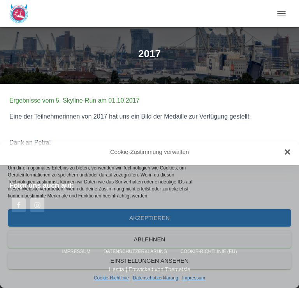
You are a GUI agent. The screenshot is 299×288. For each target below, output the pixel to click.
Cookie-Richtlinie (111, 278)
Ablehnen (149, 239)
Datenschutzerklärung (155, 278)
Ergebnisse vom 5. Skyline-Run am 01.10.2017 (74, 100)
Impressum (193, 278)
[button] (287, 152)
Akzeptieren (149, 218)
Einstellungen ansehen (150, 260)
